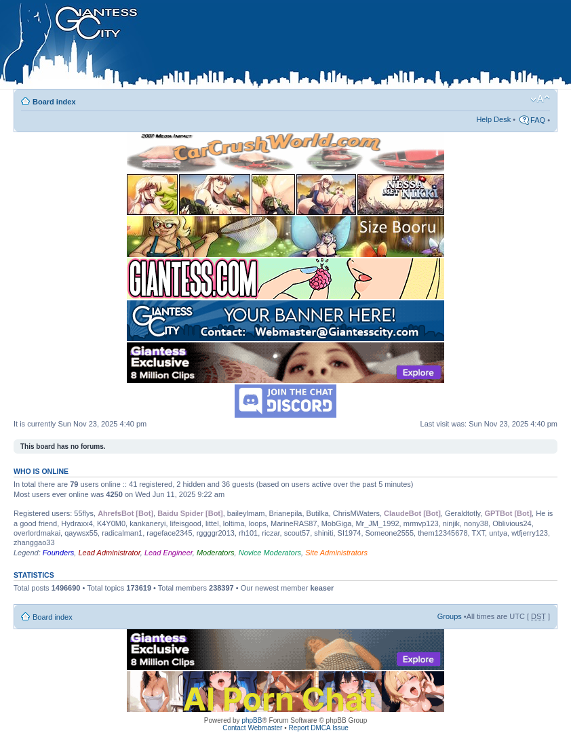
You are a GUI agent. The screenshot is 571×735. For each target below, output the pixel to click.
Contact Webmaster (252, 728)
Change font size (540, 99)
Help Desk (493, 119)
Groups (449, 616)
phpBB (251, 720)
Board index (54, 102)
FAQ (537, 120)
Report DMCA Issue (318, 728)
